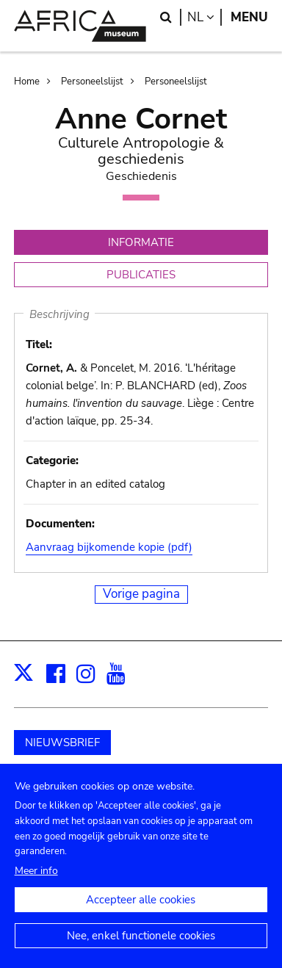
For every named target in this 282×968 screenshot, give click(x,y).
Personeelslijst (92, 81)
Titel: (39, 344)
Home (27, 81)
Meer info (36, 885)
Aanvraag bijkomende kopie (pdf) (109, 547)
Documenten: (60, 523)
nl (204, 17)
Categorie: (52, 460)
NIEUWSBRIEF (62, 742)
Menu (249, 17)
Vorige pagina (141, 593)
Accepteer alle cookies (140, 914)
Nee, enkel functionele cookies (141, 950)
